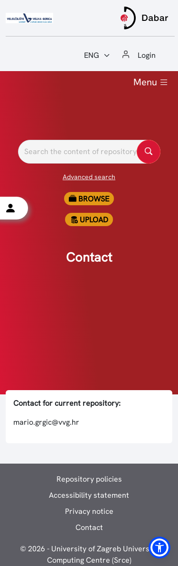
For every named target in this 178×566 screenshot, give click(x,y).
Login (147, 55)
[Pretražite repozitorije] (89, 152)
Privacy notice (89, 511)
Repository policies (89, 479)
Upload (89, 220)
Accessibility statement (89, 495)
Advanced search (89, 177)
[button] (159, 548)
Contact (89, 527)
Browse (89, 199)
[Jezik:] (97, 55)
